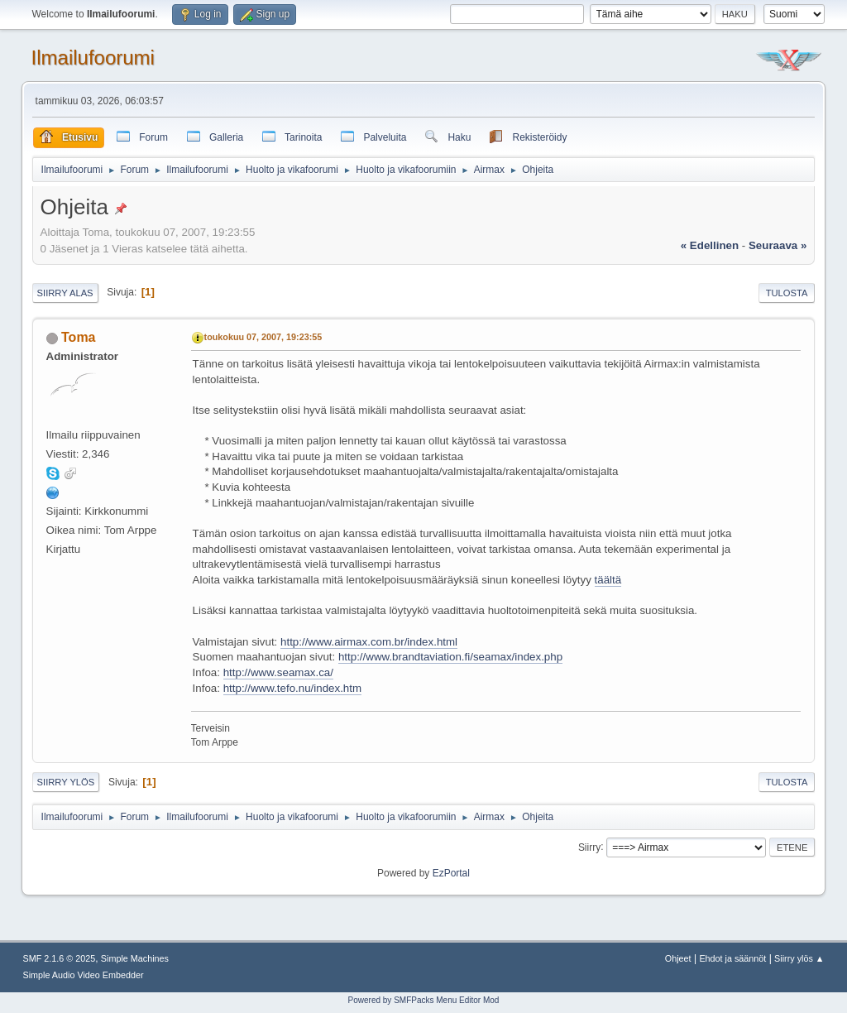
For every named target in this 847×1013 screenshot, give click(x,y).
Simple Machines (135, 958)
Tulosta (787, 293)
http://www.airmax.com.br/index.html (368, 642)
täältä (608, 580)
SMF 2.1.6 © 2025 (59, 958)
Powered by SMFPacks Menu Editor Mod (424, 1000)
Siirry (589, 846)
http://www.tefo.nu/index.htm (292, 688)
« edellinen (710, 245)
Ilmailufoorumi (93, 57)
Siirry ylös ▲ (799, 958)
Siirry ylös (66, 782)
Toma (78, 337)
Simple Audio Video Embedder (83, 975)
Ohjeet (678, 958)
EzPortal (451, 873)
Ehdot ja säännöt (732, 958)
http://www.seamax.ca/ (278, 672)
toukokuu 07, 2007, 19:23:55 (263, 337)
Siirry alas (65, 293)
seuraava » (777, 245)
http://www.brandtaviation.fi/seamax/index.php (450, 657)
